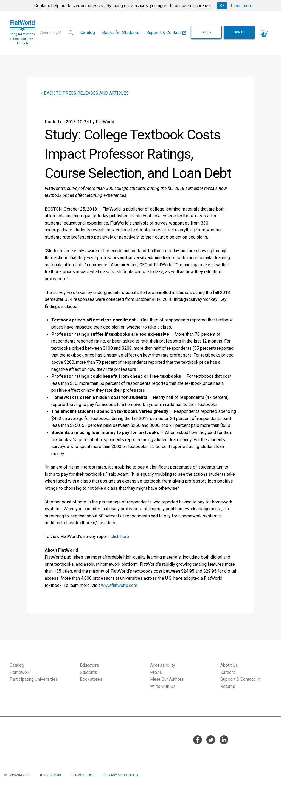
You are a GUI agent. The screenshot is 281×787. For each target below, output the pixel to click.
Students (88, 672)
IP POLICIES (129, 775)
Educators (89, 665)
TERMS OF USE (82, 775)
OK (222, 5)
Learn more (241, 5)
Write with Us (163, 686)
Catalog (87, 32)
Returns (227, 686)
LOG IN (206, 32)
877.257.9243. (51, 775)
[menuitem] (88, 33)
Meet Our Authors (167, 679)
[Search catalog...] (51, 33)
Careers (227, 672)
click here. (120, 536)
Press (156, 672)
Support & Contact (166, 32)
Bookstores (91, 679)
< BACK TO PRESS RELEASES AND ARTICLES (84, 93)
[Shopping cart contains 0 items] (264, 33)
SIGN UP (239, 32)
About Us (229, 665)
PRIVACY (110, 775)
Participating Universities (34, 679)
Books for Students (120, 32)
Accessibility (162, 665)
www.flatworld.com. (119, 585)
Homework (20, 672)
